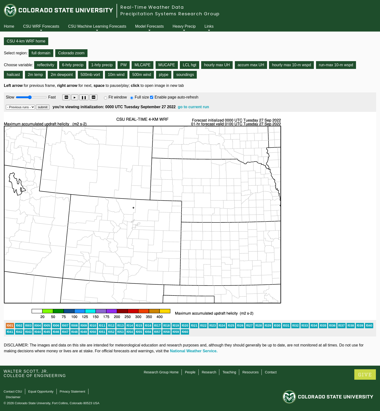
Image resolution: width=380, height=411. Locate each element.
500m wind (141, 75)
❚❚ (84, 97)
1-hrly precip (102, 65)
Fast (52, 97)
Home (9, 26)
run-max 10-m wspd (336, 65)
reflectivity (45, 65)
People (190, 372)
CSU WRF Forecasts (41, 26)
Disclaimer (13, 397)
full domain (41, 53)
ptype (163, 75)
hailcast (13, 75)
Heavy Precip (184, 26)
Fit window (118, 97)
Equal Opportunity (41, 391)
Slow (10, 97)
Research (209, 372)
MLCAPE (142, 65)
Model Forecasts (149, 26)
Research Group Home (161, 372)
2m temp (35, 75)
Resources (250, 372)
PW (123, 65)
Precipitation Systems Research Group (170, 14)
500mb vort (90, 75)
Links (209, 26)
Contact (271, 372)
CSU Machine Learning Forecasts (97, 26)
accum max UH (251, 65)
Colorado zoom (71, 53)
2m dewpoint (62, 75)
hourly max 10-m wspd (291, 65)
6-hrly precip (72, 65)
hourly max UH (217, 65)
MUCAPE (166, 65)
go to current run (193, 107)
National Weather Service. (193, 351)
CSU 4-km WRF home (26, 41)
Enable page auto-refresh (176, 97)
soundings (185, 75)
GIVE (365, 375)
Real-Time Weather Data (152, 7)
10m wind (116, 75)
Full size (142, 97)
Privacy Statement (72, 391)
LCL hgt (189, 65)
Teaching (229, 372)
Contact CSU (13, 391)
